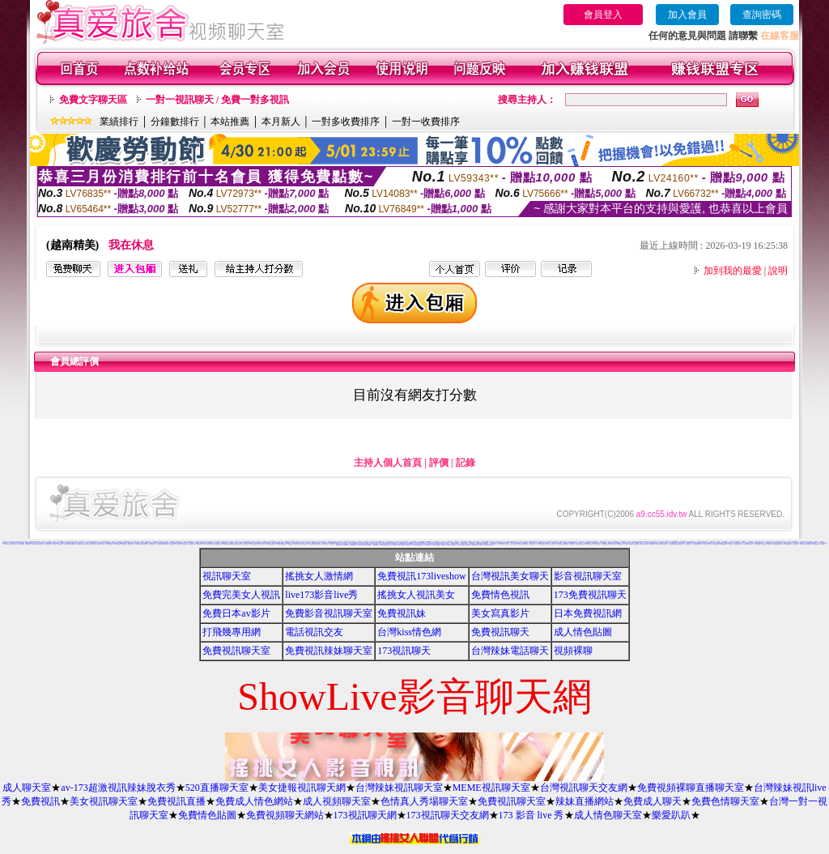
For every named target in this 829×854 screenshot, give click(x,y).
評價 (439, 462)
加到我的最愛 (733, 270)
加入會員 (687, 14)
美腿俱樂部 (443, 544)
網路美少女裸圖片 (464, 542)
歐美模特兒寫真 (461, 544)
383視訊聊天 (531, 542)
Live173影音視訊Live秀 (335, 543)
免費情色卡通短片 (760, 543)
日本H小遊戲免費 (375, 544)
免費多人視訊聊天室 (787, 542)
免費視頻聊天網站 (285, 815)
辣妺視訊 (481, 544)
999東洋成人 (454, 544)
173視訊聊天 (404, 650)
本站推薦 (229, 121)
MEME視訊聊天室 (491, 787)
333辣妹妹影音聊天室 (455, 543)
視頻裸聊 (573, 650)
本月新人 (280, 121)
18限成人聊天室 (12, 543)
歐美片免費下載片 (401, 544)
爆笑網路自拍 (273, 541)
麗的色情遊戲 (408, 544)
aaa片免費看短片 (345, 544)
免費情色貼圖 (207, 815)
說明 (778, 270)
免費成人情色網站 (254, 801)
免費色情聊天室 (725, 801)
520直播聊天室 (217, 787)
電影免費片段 (421, 544)
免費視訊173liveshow (421, 576)
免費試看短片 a (360, 544)
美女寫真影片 (500, 613)
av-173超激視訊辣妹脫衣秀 (118, 787)
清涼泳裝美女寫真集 (209, 543)
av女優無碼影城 (475, 544)
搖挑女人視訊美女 (416, 594)
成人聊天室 (26, 787)
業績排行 (119, 121)
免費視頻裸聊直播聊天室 (690, 787)
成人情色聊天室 (608, 815)
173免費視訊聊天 (590, 594)
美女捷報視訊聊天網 (302, 787)
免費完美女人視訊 (241, 594)
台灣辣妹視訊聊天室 (399, 787)
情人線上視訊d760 (367, 544)
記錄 (465, 462)
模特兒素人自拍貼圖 (295, 541)
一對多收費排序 (346, 121)
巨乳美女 (741, 543)
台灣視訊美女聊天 (510, 576)
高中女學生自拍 (140, 542)
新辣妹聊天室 (372, 543)
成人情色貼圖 (583, 632)
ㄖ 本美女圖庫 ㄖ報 (428, 544)
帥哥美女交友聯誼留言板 (384, 544)
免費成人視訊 (25, 541)
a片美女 (242, 543)
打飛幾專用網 (231, 632)
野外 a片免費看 (415, 544)
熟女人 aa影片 (468, 544)
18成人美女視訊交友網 (353, 542)
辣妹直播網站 (584, 801)
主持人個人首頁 (388, 462)
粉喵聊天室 (449, 544)
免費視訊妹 (401, 613)
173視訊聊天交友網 (447, 815)
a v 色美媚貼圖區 (436, 544)
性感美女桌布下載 (728, 543)
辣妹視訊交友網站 (770, 541)
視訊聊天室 (226, 576)
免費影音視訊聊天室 (328, 613)
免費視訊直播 (176, 801)
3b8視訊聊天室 (339, 544)
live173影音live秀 (321, 594)
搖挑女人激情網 (319, 576)
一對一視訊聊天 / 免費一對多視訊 (217, 99)
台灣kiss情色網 (409, 632)
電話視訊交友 (168, 543)
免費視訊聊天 (500, 632)
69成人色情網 (127, 542)
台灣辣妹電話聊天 (510, 650)
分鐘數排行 (175, 121)
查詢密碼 (761, 14)
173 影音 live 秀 (531, 815)
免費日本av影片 (236, 613)
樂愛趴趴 (671, 815)
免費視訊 (40, 801)
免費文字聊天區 (93, 99)
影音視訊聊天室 (588, 576)
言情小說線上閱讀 (393, 544)
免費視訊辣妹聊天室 (328, 650)
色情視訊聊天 (353, 544)
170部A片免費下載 (563, 542)
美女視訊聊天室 (104, 801)
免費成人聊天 (652, 801)
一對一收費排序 (426, 121)
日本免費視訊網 (588, 613)
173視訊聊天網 (365, 815)
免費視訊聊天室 (236, 650)
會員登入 (603, 14)
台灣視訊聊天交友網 (583, 787)
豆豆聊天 (62, 543)
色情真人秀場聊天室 (424, 801)
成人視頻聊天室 (337, 801)
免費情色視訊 (500, 594)
